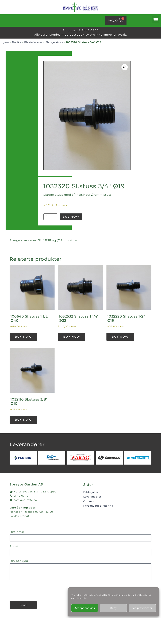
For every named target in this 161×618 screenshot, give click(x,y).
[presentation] (36, 590)
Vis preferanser (142, 608)
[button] (155, 19)
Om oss (88, 501)
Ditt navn (17, 532)
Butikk (16, 42)
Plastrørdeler (33, 42)
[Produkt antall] (50, 216)
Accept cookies (84, 608)
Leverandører (92, 496)
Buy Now (71, 216)
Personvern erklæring (98, 505)
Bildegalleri (91, 492)
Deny (113, 608)
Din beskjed (19, 561)
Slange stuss (54, 42)
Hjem (5, 42)
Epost (14, 546)
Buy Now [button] (23, 336)
